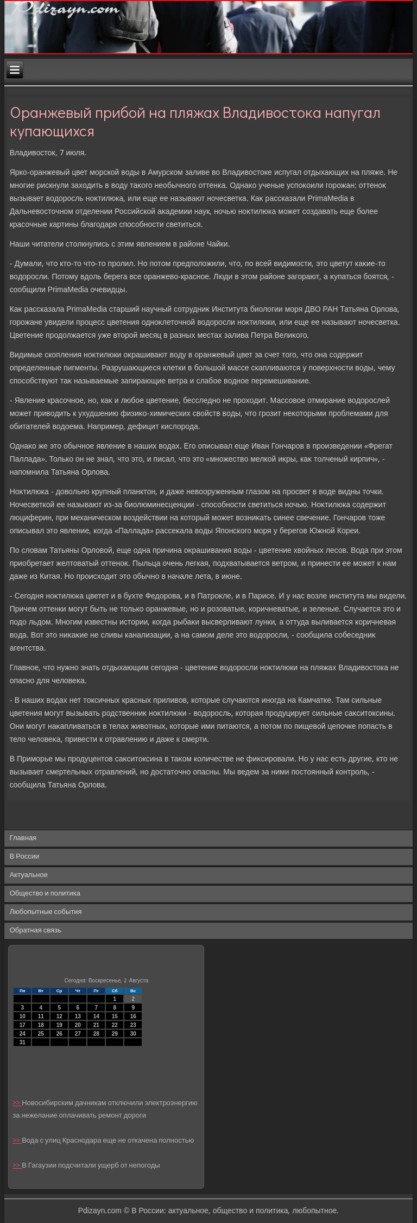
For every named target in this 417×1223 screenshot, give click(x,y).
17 (23, 1025)
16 (133, 1016)
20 (78, 1025)
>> (17, 1103)
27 (78, 1034)
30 (133, 1034)
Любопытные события (46, 912)
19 (59, 1025)
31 (23, 1042)
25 (41, 1034)
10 (23, 1016)
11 (41, 1016)
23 (133, 1025)
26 (59, 1034)
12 (59, 1016)
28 (96, 1034)
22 (115, 1025)
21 (96, 1025)
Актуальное (29, 875)
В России (25, 856)
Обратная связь (35, 930)
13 (78, 1016)
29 (115, 1034)
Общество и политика (45, 893)
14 (96, 1016)
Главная (23, 838)
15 (115, 1016)
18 (41, 1025)
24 (23, 1034)
